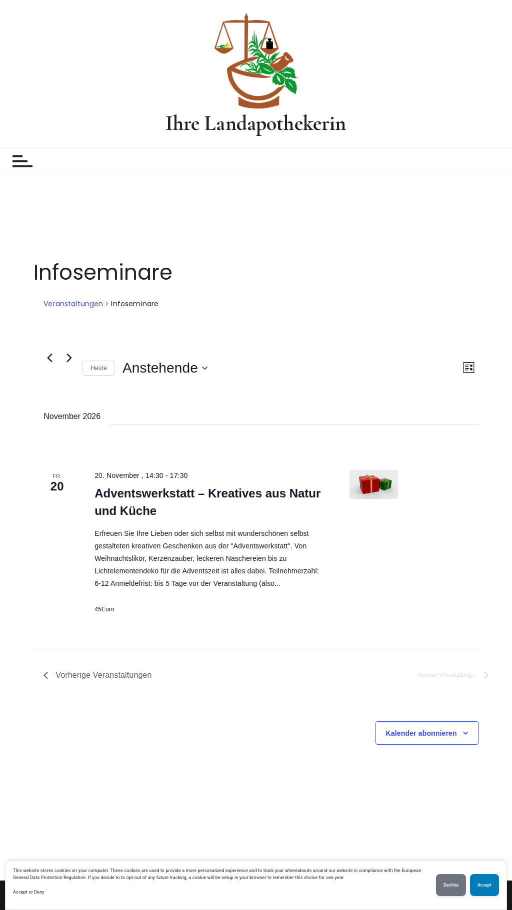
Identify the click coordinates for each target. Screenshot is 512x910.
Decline (451, 885)
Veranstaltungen (73, 304)
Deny (39, 892)
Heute (98, 368)
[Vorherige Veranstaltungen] (50, 358)
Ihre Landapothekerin (256, 123)
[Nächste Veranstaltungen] (69, 358)
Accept (20, 892)
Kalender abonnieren (421, 733)
